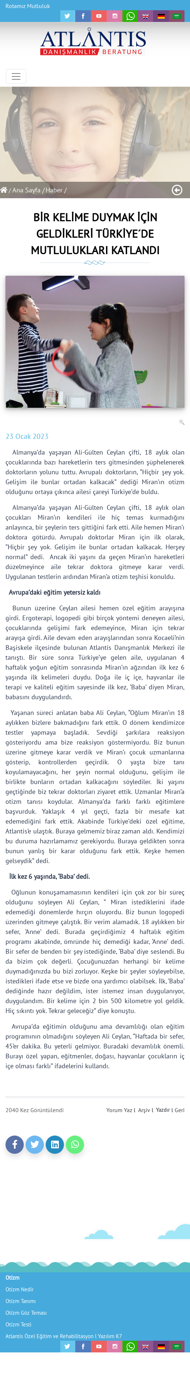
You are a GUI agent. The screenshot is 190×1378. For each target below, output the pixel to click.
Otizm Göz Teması (26, 1312)
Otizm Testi (18, 1324)
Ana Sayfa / (28, 190)
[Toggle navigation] (16, 76)
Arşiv (144, 1110)
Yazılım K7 (110, 1336)
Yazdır (163, 1109)
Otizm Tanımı (20, 1301)
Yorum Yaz (119, 1110)
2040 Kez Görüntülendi (34, 1110)
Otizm (12, 1277)
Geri (180, 1110)
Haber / (56, 190)
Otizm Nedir (19, 1289)
